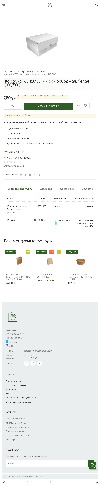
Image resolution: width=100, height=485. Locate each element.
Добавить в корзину (48, 106)
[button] (9, 269)
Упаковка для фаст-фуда (18, 426)
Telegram (12, 340)
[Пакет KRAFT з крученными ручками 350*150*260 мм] (19, 258)
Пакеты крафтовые (15, 430)
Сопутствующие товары (18, 434)
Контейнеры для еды (16, 421)
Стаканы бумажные (15, 417)
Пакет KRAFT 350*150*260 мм (45, 274)
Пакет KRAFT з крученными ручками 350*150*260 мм (18, 275)
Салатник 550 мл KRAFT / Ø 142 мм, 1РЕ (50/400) (80, 275)
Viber (10, 344)
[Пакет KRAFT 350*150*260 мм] (50, 258)
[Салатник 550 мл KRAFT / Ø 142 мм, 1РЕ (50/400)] (80, 258)
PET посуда (11, 438)
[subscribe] (47, 462)
